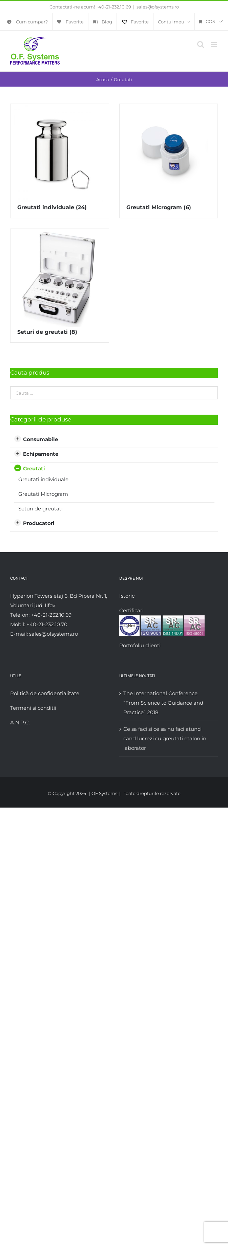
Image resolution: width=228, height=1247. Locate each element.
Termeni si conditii (33, 708)
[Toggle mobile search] (200, 44)
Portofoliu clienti (140, 645)
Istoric (126, 596)
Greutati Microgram (43, 494)
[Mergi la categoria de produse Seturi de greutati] (60, 286)
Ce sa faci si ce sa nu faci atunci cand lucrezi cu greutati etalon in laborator (164, 738)
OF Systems (104, 793)
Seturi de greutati (40, 508)
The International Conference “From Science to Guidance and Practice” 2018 (163, 703)
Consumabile (40, 439)
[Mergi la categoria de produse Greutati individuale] (60, 161)
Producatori (39, 523)
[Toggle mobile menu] (214, 44)
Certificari (131, 610)
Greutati (34, 468)
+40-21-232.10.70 (46, 624)
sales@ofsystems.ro (158, 7)
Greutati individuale (43, 479)
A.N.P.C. (20, 722)
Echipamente (40, 454)
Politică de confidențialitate (44, 693)
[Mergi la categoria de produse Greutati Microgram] (169, 161)
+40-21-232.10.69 (113, 7)
